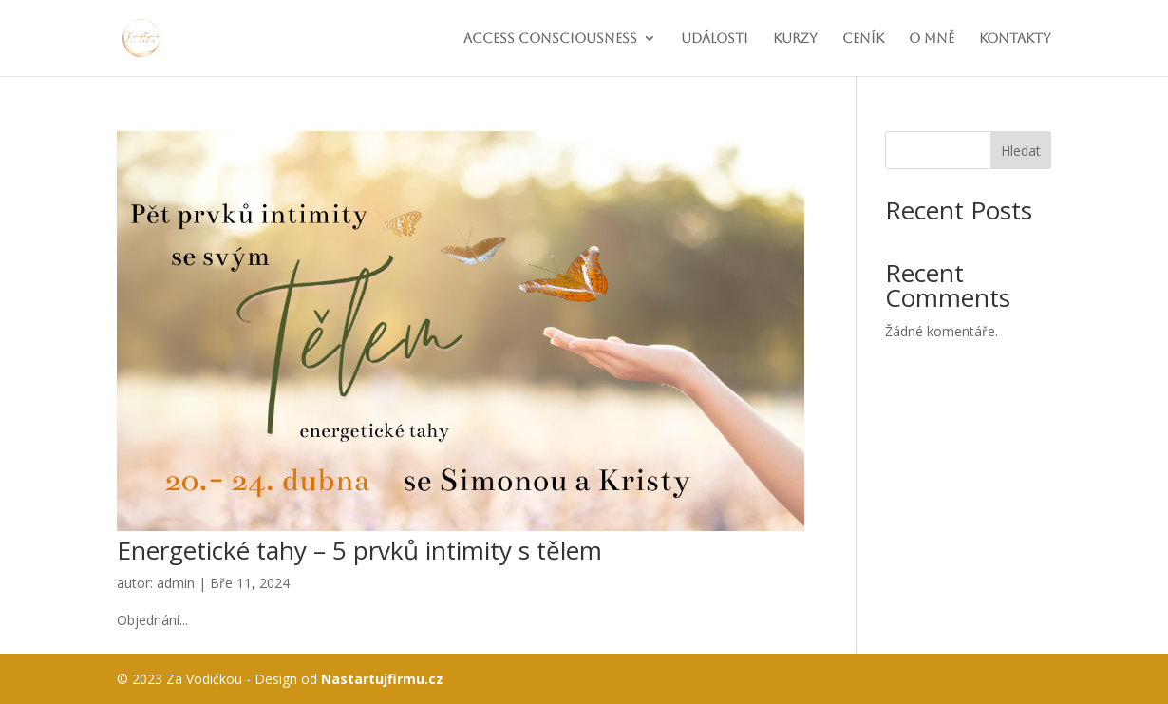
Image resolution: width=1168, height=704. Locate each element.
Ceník (863, 38)
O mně (931, 38)
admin (176, 583)
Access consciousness (550, 38)
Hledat (1021, 151)
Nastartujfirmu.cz (382, 679)
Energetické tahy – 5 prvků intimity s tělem (359, 550)
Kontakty (1015, 38)
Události (714, 38)
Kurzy (795, 38)
